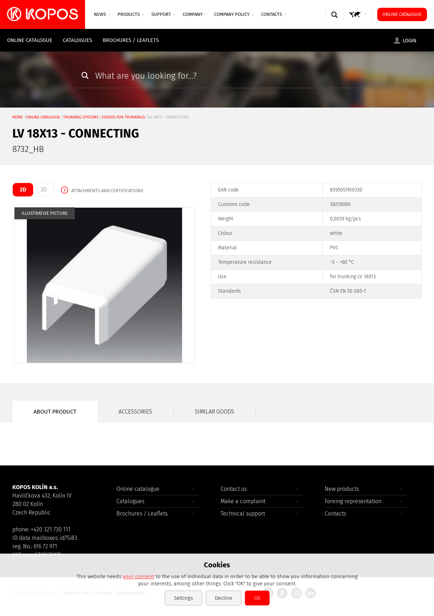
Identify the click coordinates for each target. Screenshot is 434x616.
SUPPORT (163, 14)
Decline (223, 598)
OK (257, 598)
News (102, 14)
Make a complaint (243, 501)
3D (43, 189)
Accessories (135, 411)
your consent (138, 576)
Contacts (274, 14)
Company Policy (234, 14)
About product (55, 411)
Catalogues (77, 40)
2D (23, 189)
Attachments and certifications (107, 190)
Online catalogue (402, 14)
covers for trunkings (123, 117)
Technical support (243, 513)
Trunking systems (80, 117)
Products (130, 14)
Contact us (234, 489)
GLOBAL (358, 21)
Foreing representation (353, 501)
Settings (183, 598)
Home (17, 117)
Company (195, 14)
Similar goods (214, 411)
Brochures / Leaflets (131, 40)
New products (342, 489)
